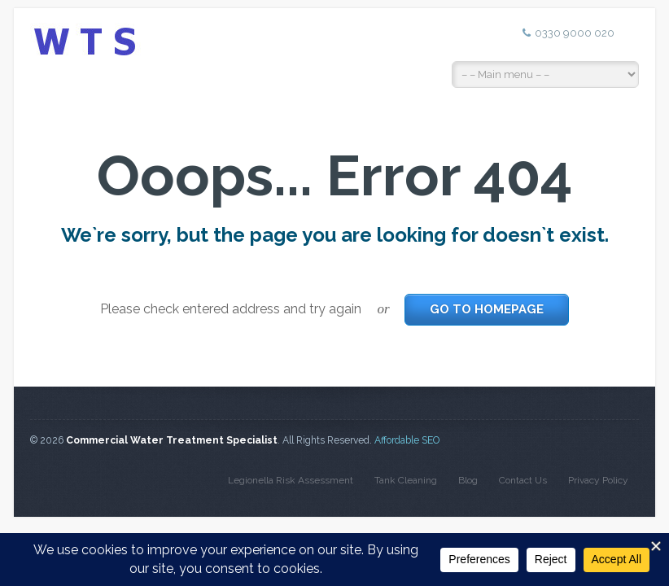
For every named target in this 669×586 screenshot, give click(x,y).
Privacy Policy (598, 480)
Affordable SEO (406, 440)
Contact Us (523, 480)
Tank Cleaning (405, 480)
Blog (468, 480)
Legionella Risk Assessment (290, 480)
